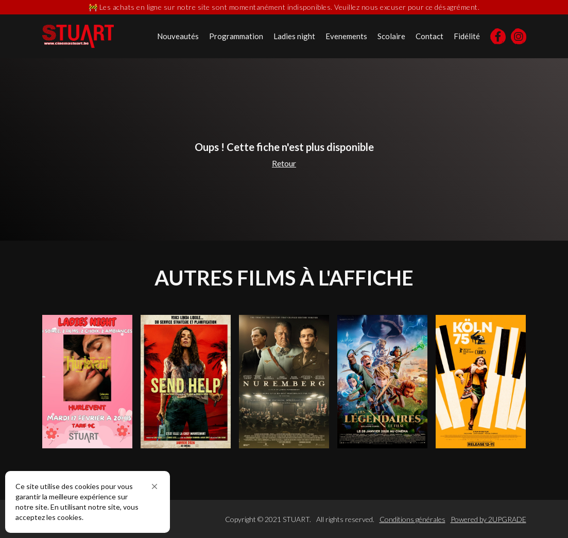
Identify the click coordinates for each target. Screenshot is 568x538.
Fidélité (467, 36)
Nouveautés (178, 36)
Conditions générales (412, 519)
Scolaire (391, 36)
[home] (78, 36)
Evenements (346, 36)
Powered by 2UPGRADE (488, 519)
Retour (284, 163)
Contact (429, 36)
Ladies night (294, 36)
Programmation (236, 36)
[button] (154, 486)
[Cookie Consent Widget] (87, 502)
